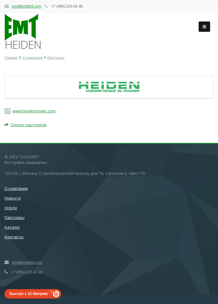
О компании (16, 188)
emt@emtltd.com (26, 6)
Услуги (11, 207)
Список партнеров (26, 124)
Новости (13, 198)
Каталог (12, 227)
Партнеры (14, 217)
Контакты (14, 237)
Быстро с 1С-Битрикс (29, 294)
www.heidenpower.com (34, 111)
